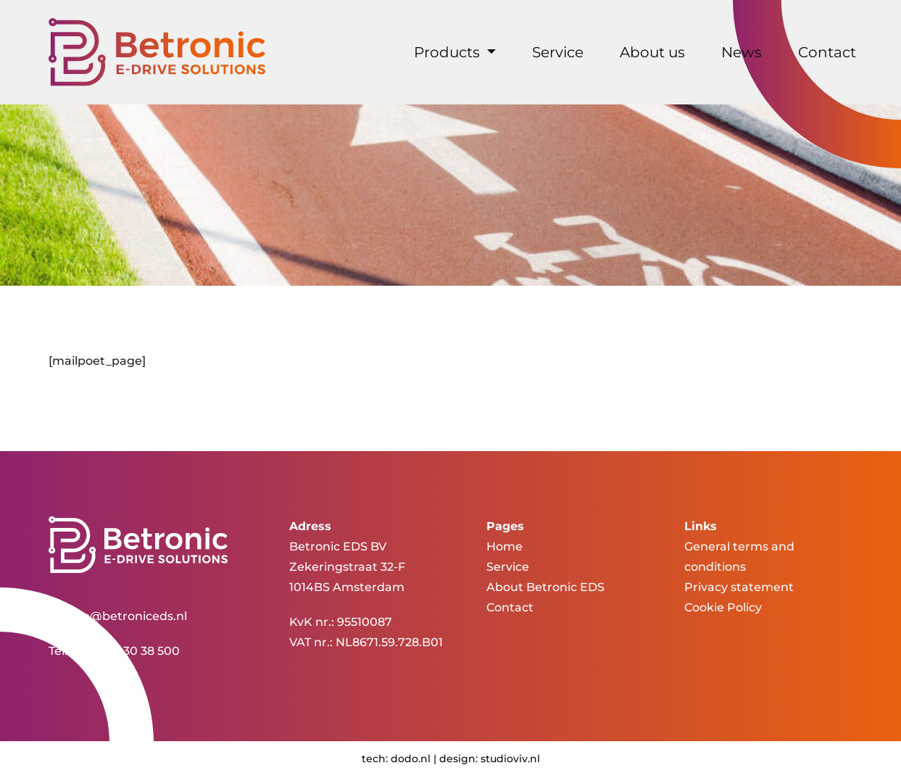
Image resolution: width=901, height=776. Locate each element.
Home (504, 546)
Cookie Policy (723, 607)
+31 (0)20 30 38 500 (125, 651)
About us (652, 52)
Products (448, 52)
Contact (827, 52)
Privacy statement (739, 587)
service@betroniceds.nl (118, 616)
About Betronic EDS (545, 587)
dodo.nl (411, 758)
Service (558, 52)
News (741, 52)
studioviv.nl (510, 758)
